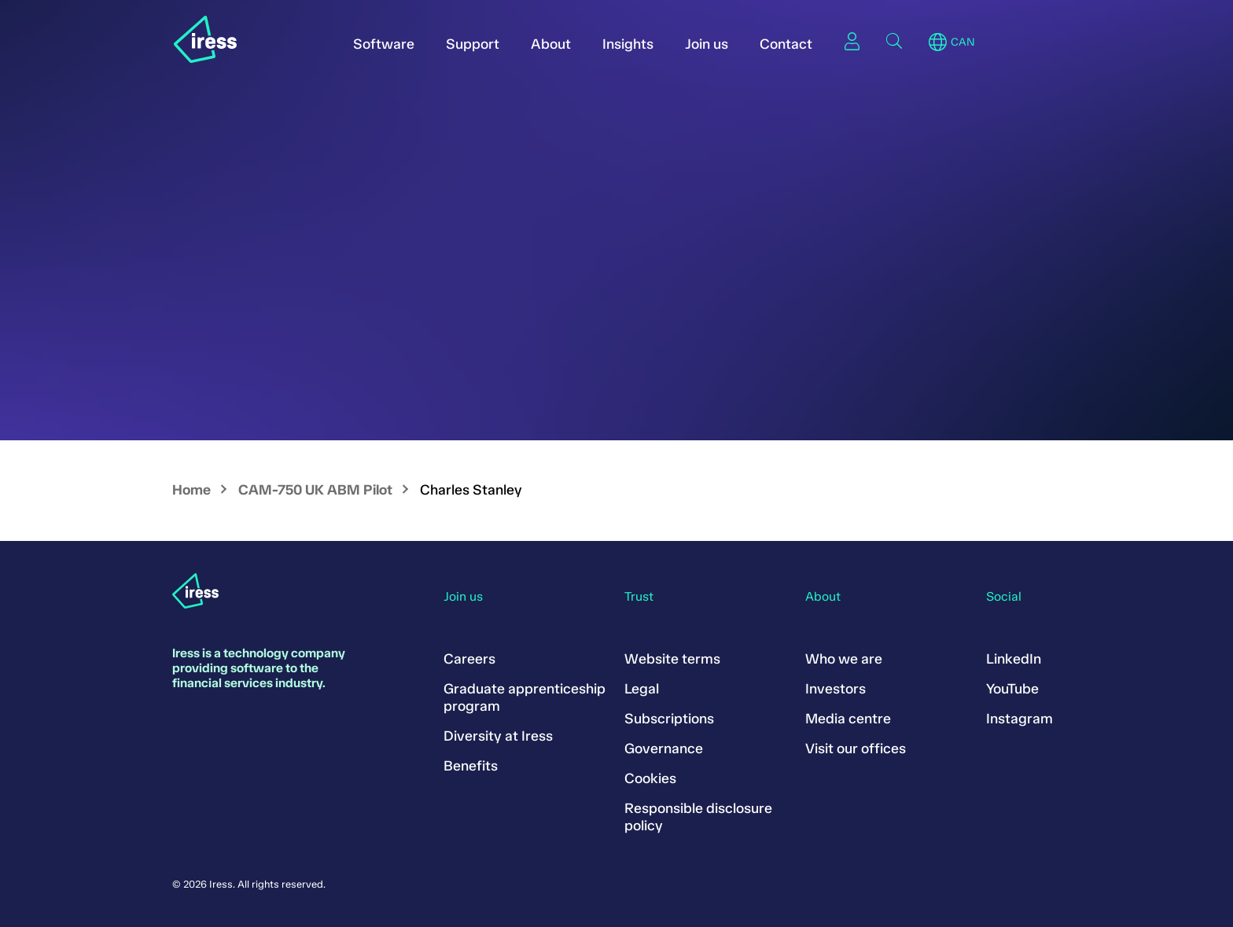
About (551, 44)
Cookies (650, 778)
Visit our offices (855, 748)
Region (938, 42)
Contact (786, 44)
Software (383, 44)
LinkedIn (1013, 659)
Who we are (843, 659)
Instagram (1019, 718)
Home (191, 489)
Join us (706, 44)
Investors (835, 688)
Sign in (851, 40)
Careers (469, 659)
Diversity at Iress (498, 736)
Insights (627, 44)
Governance (663, 748)
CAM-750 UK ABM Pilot (315, 489)
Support (472, 44)
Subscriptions (669, 718)
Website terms (672, 659)
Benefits (471, 765)
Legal (641, 688)
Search (894, 40)
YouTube (1012, 688)
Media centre (848, 718)
